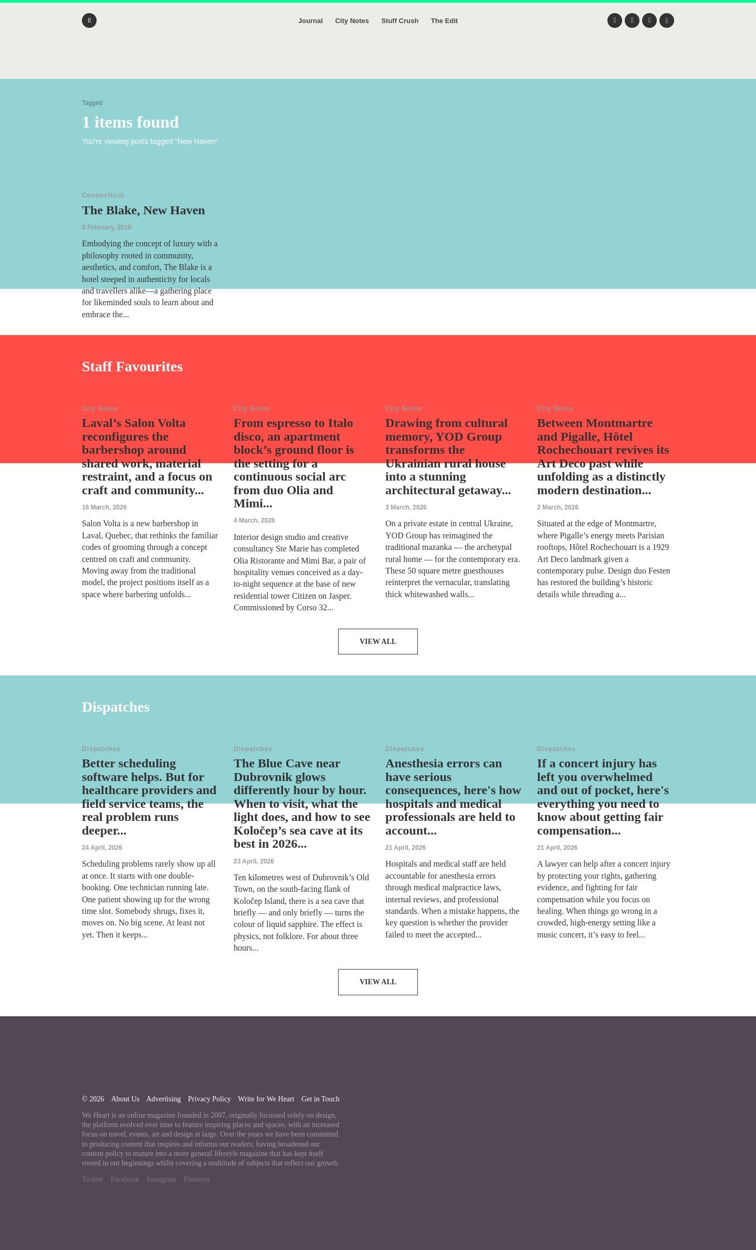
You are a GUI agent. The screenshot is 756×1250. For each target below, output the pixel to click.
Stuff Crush (399, 21)
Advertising (163, 1099)
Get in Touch (320, 1099)
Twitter (92, 1179)
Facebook (125, 1179)
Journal (310, 21)
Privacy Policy (209, 1099)
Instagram (161, 1179)
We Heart (378, 63)
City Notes (352, 21)
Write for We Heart (266, 1099)
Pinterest (196, 1179)
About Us (125, 1099)
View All (378, 641)
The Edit (444, 21)
